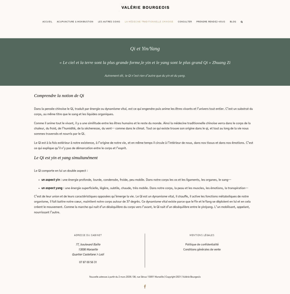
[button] (242, 22)
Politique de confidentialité (202, 244)
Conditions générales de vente (202, 249)
